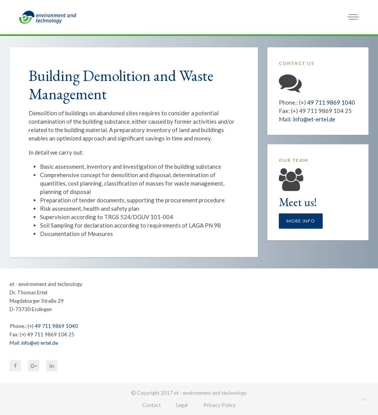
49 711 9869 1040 (331, 102)
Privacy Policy (219, 405)
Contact (151, 405)
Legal (182, 405)
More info (300, 221)
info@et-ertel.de (314, 119)
